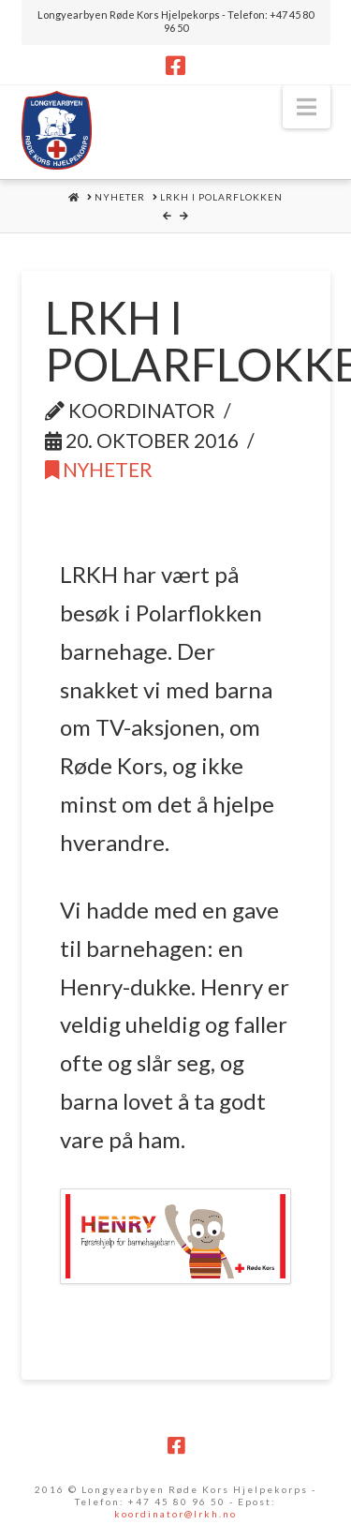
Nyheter (99, 469)
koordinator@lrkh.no (175, 1513)
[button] (306, 106)
